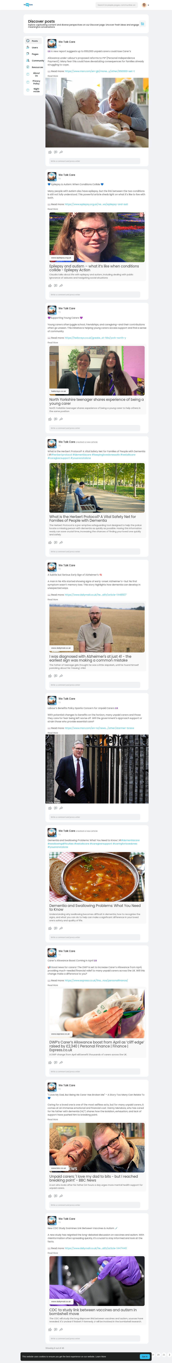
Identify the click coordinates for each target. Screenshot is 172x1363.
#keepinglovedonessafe (106, 454)
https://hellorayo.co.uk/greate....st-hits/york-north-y (95, 338)
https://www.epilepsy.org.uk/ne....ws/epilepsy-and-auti (96, 204)
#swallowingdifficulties (61, 843)
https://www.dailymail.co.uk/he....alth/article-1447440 (96, 1248)
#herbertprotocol (61, 454)
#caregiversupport (59, 458)
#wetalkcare (127, 454)
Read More (53, 76)
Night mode (33, 90)
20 (158, 1355)
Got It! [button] (145, 1356)
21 (164, 1355)
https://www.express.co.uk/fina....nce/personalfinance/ (96, 980)
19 (153, 1355)
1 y (60, 45)
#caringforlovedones (125, 843)
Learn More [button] (101, 1356)
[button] (117, 5)
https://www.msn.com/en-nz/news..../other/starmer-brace (99, 728)
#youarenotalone (80, 458)
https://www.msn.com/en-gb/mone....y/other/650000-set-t (100, 71)
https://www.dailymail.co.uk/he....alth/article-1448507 (95, 594)
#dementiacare (82, 454)
